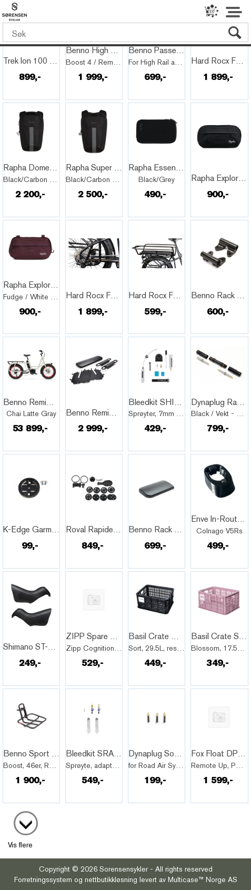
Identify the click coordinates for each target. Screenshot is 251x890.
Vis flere (20, 845)
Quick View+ (31, 49)
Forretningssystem (43, 879)
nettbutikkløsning (111, 879)
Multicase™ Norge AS (202, 879)
